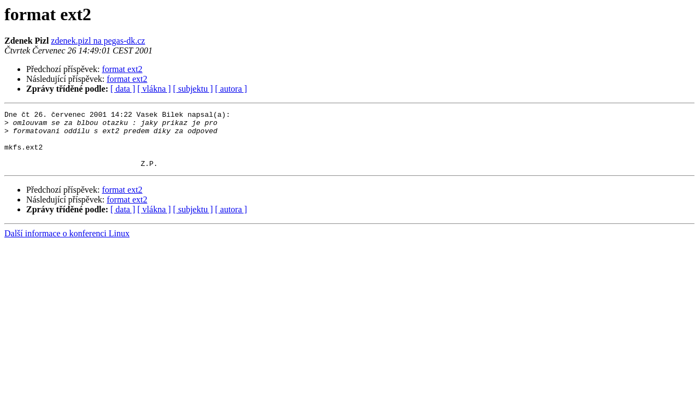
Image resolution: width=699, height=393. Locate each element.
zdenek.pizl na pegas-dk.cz (98, 40)
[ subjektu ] (193, 88)
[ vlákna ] (154, 88)
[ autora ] (231, 88)
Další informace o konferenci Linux (66, 244)
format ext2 (122, 69)
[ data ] (122, 88)
